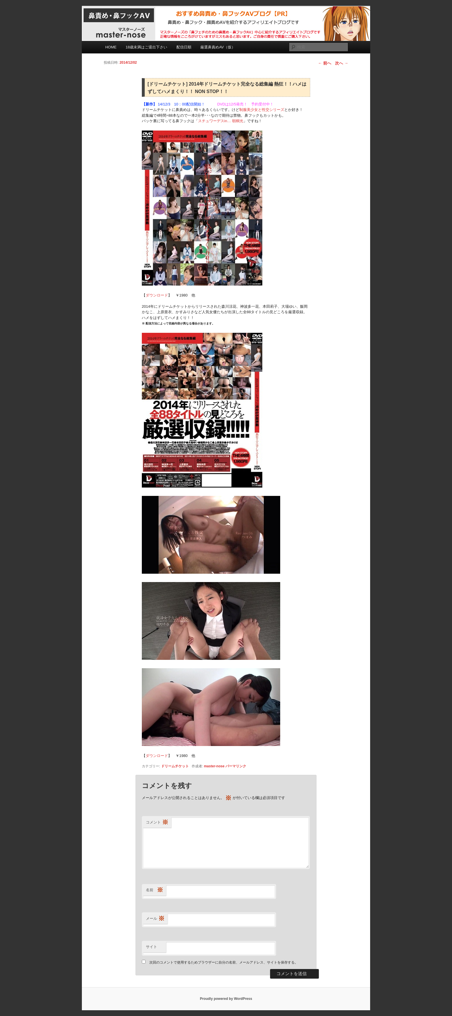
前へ (324, 63)
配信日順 (183, 47)
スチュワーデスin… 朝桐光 (220, 121)
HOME (110, 47)
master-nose (214, 766)
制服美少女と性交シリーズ (261, 109)
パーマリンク (235, 766)
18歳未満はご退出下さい (146, 47)
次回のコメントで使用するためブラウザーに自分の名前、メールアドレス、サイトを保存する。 (223, 962)
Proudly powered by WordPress (226, 999)
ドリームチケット (175, 766)
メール (155, 919)
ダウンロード (157, 295)
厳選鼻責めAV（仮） (217, 47)
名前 (154, 890)
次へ (341, 63)
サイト (151, 947)
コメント (157, 822)
